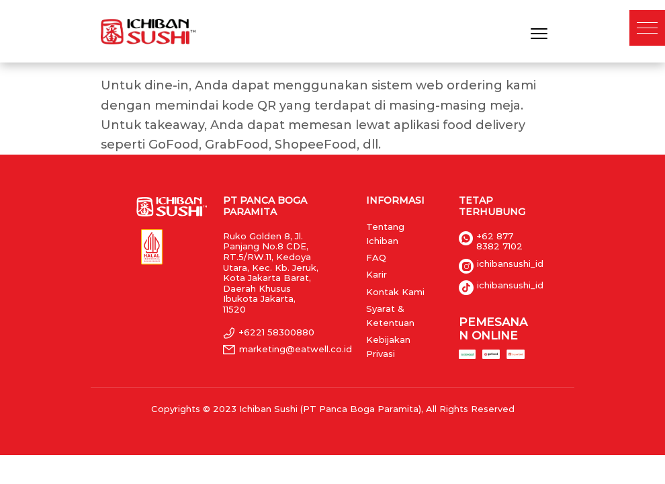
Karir (376, 274)
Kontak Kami (395, 291)
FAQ (376, 257)
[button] (647, 28)
